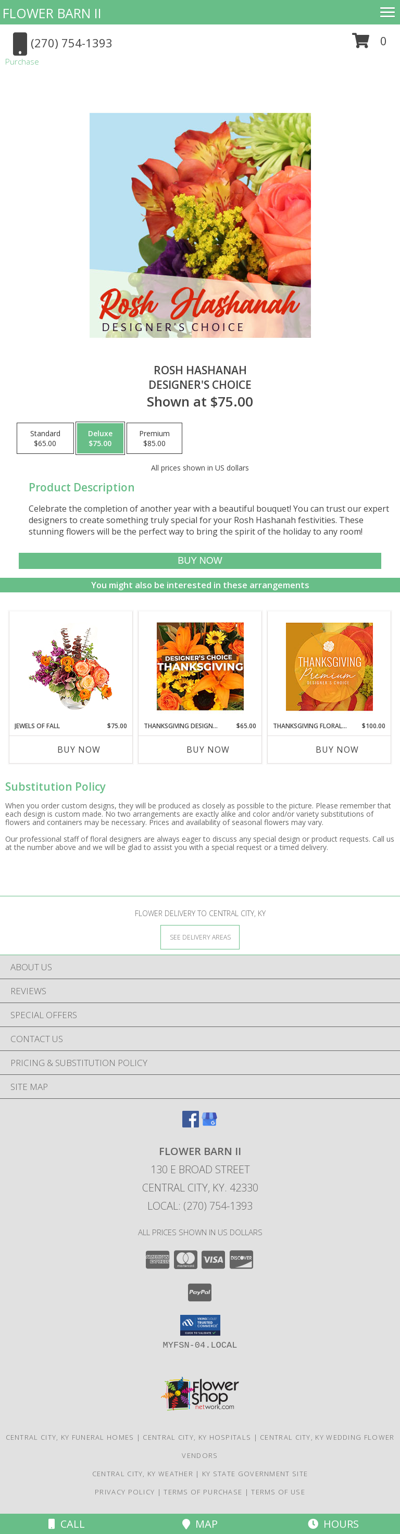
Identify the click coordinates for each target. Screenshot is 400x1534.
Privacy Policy (125, 1492)
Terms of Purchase (203, 1492)
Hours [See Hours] (333, 1524)
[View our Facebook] (190, 1124)
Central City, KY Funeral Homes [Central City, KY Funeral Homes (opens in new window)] (70, 1437)
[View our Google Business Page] (209, 1124)
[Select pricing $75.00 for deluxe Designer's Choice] (100, 438)
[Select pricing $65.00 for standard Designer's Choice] (45, 438)
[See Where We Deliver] (200, 937)
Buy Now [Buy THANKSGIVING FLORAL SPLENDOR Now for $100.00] (337, 749)
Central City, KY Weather (142, 1473)
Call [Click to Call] (66, 1524)
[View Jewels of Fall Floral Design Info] (71, 666)
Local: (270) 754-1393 (200, 1206)
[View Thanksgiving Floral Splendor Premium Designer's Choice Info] (329, 666)
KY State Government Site (255, 1473)
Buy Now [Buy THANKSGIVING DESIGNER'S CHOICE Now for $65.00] (208, 749)
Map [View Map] (200, 1524)
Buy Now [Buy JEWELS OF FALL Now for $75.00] (79, 749)
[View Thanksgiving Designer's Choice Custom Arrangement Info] (200, 666)
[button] (369, 44)
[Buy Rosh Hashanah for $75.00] (200, 561)
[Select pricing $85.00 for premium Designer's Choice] (154, 438)
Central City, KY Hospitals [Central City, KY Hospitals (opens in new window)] (197, 1437)
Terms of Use (278, 1492)
